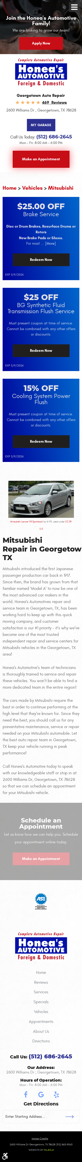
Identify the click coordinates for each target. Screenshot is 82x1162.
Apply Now (41, 43)
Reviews (41, 982)
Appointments (41, 1021)
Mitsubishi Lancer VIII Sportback (26, 521)
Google (41, 1094)
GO (72, 1116)
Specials (41, 1001)
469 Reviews (54, 102)
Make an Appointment (41, 159)
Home (10, 188)
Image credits (40, 1138)
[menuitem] (41, 972)
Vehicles (32, 188)
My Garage (41, 125)
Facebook (25, 1094)
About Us (41, 1031)
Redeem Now (41, 259)
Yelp (56, 1094)
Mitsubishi (60, 188)
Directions (41, 1041)
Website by (41, 1149)
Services (41, 992)
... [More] (48, 243)
